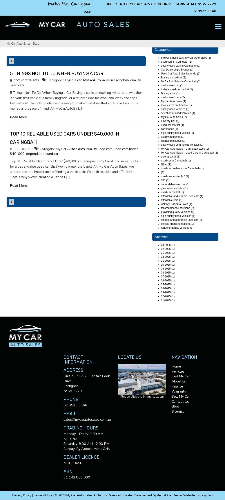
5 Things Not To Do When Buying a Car (56, 73)
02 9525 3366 (204, 11)
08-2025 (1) (168, 272)
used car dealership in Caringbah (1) (182, 168)
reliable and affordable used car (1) (181, 219)
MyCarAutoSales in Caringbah (106, 80)
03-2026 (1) (168, 244)
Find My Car (181, 376)
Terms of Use (43, 495)
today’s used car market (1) (177, 89)
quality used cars (99, 149)
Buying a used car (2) (173, 77)
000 (21, 153)
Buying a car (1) (170, 93)
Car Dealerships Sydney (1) (177, 69)
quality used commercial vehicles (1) (182, 144)
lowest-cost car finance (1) (176, 105)
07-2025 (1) (168, 276)
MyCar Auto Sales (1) (173, 101)
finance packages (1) (173, 140)
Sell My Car (181, 396)
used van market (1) (173, 136)
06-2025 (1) (168, 280)
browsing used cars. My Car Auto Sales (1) (186, 57)
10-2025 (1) (168, 264)
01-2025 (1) (168, 300)
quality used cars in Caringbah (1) (180, 65)
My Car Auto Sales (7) (174, 117)
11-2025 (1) (168, 260)
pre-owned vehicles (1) (174, 188)
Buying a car (72, 80)
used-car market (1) (172, 125)
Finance (177, 386)
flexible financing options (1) (177, 223)
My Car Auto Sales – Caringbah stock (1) (185, 148)
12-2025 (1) (168, 256)
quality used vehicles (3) (175, 109)
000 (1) (165, 180)
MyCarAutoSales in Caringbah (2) (180, 81)
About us (179, 381)
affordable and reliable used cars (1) (182, 196)
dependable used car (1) (175, 184)
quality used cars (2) (173, 97)
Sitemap (178, 411)
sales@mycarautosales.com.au (87, 419)
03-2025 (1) (168, 292)
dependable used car (42, 153)
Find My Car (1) (170, 121)
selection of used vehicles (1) (178, 113)
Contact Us (180, 401)
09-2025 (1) (168, 268)
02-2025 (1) (168, 296)
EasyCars (206, 495)
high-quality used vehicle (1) (177, 132)
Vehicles (178, 371)
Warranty (179, 391)
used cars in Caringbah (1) (176, 61)
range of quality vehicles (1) (177, 227)
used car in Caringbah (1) (176, 160)
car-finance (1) (169, 128)
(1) (162, 172)
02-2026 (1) (168, 248)
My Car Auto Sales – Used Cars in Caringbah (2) (189, 152)
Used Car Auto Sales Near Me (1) (180, 73)
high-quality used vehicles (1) (178, 215)
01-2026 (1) (168, 252)
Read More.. (19, 117)
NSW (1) (166, 164)
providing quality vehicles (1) (177, 212)
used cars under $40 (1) (175, 176)
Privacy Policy (22, 495)
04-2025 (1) (168, 288)
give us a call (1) (170, 156)
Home (176, 366)
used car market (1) (172, 192)
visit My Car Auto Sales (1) (176, 204)
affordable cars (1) (171, 200)
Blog (36, 44)
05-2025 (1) (168, 284)
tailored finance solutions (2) (177, 208)
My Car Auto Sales (19, 44)
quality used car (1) (172, 85)
